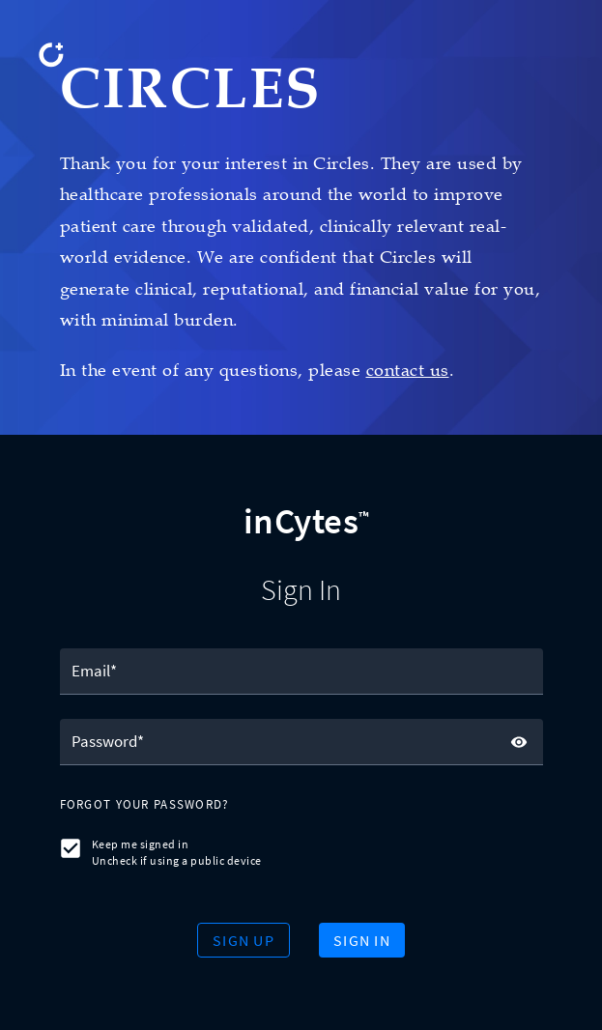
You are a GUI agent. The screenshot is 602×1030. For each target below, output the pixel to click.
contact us (407, 370)
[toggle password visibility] (519, 742)
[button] (145, 805)
